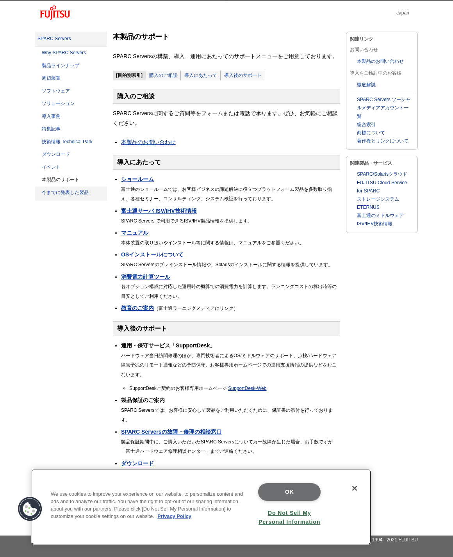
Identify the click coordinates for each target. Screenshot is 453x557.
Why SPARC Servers (64, 52)
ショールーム (137, 179)
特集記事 (51, 129)
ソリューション (58, 103)
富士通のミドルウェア (380, 215)
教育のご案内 (137, 308)
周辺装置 (51, 78)
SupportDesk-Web (247, 388)
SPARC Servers (54, 38)
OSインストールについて (152, 254)
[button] (30, 508)
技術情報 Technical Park (67, 141)
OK (289, 492)
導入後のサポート (243, 75)
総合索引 (366, 124)
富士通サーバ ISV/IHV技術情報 (159, 211)
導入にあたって (200, 75)
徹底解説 (366, 84)
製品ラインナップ (60, 65)
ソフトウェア (56, 91)
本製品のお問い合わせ (148, 142)
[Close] (354, 488)
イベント (51, 167)
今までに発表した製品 (65, 192)
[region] (201, 507)
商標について (371, 132)
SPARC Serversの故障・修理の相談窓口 (171, 432)
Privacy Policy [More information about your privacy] (174, 516)
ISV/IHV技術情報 (374, 223)
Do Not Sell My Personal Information (289, 517)
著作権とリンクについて (382, 141)
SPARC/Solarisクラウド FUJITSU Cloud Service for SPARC (382, 182)
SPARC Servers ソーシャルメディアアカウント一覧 (383, 108)
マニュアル (134, 233)
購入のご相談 (163, 75)
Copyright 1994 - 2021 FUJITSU (384, 540)
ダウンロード (56, 154)
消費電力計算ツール (145, 277)
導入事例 (51, 116)
